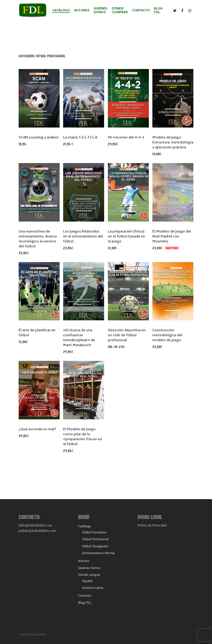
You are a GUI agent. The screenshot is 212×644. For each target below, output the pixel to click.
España (87, 581)
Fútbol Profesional (95, 539)
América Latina (92, 588)
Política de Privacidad (151, 525)
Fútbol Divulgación (95, 546)
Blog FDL (158, 10)
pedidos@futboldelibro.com (37, 530)
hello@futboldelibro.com (35, 525)
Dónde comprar (120, 10)
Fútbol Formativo (94, 532)
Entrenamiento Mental (98, 553)
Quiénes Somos (100, 10)
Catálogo (61, 10)
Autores (81, 10)
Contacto (141, 10)
